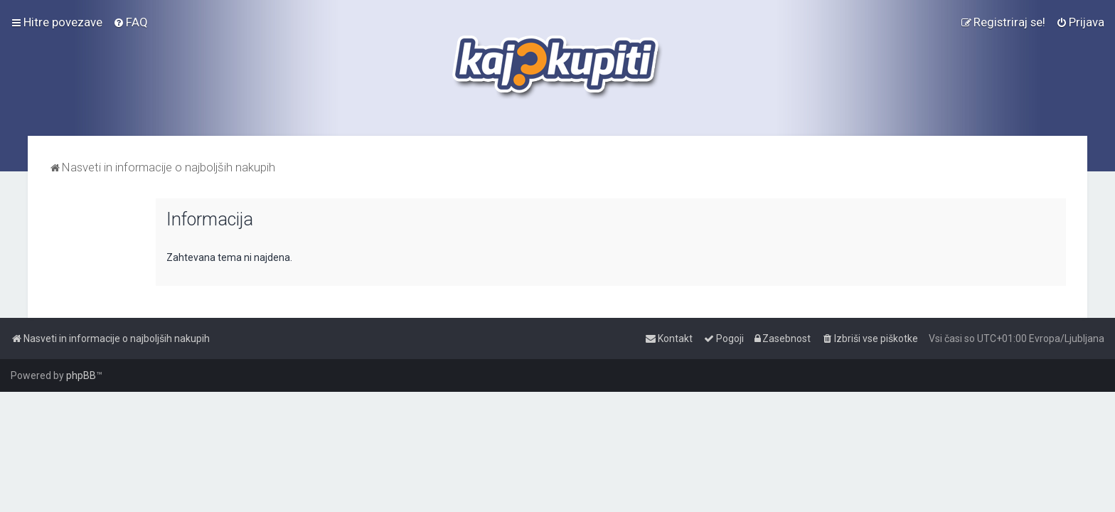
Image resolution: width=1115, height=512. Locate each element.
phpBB (81, 375)
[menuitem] (130, 22)
